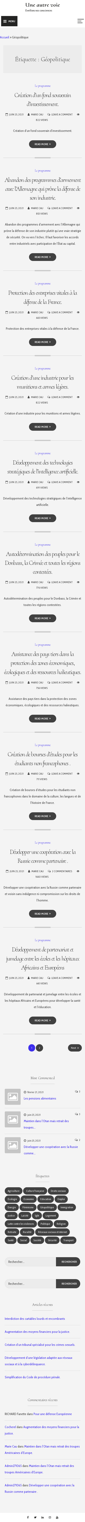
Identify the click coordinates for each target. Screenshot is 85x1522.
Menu (9, 21)
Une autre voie (42, 4)
